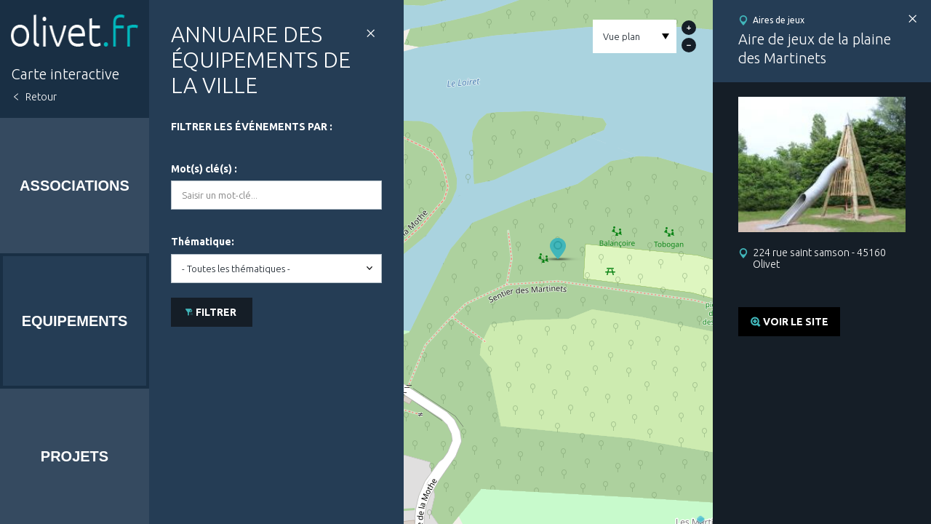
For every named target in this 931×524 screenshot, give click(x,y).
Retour (41, 97)
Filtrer (216, 312)
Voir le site (795, 322)
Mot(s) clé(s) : (204, 169)
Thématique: (202, 241)
